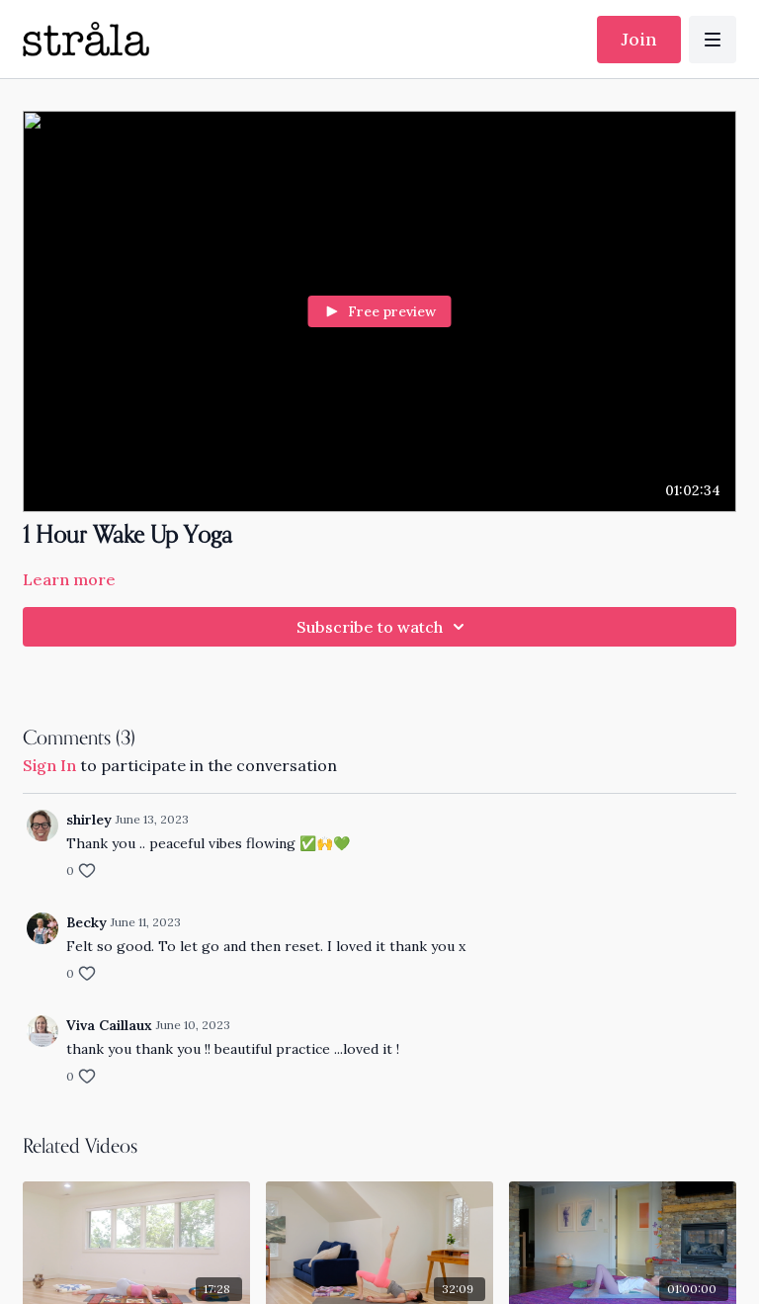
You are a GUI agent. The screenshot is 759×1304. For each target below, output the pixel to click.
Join (639, 39)
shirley (89, 819)
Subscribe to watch (383, 627)
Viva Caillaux (109, 1025)
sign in (49, 765)
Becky (86, 922)
